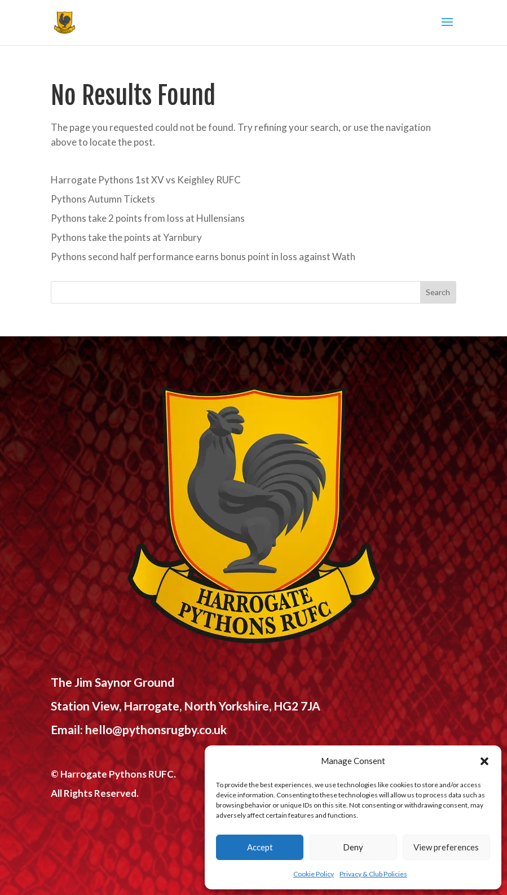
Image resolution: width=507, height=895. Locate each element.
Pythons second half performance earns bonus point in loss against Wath (203, 256)
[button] (484, 761)
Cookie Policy (313, 874)
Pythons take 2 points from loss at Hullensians (148, 218)
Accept (260, 847)
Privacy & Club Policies (373, 874)
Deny (353, 847)
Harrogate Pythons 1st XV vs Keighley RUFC (146, 180)
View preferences (446, 847)
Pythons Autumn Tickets (103, 199)
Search (438, 292)
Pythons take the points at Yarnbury (126, 237)
